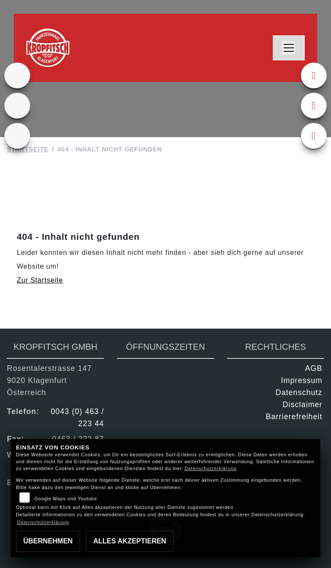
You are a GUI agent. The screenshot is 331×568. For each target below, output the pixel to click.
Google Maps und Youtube (65, 498)
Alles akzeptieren (129, 541)
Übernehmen (48, 541)
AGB (313, 368)
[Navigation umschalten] (289, 47)
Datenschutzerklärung (210, 468)
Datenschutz (298, 392)
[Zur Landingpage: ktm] (17, 75)
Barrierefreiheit (294, 416)
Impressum (301, 380)
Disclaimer (302, 404)
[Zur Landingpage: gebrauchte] (17, 106)
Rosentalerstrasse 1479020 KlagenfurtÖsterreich (49, 380)
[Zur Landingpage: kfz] (17, 136)
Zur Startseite (40, 280)
